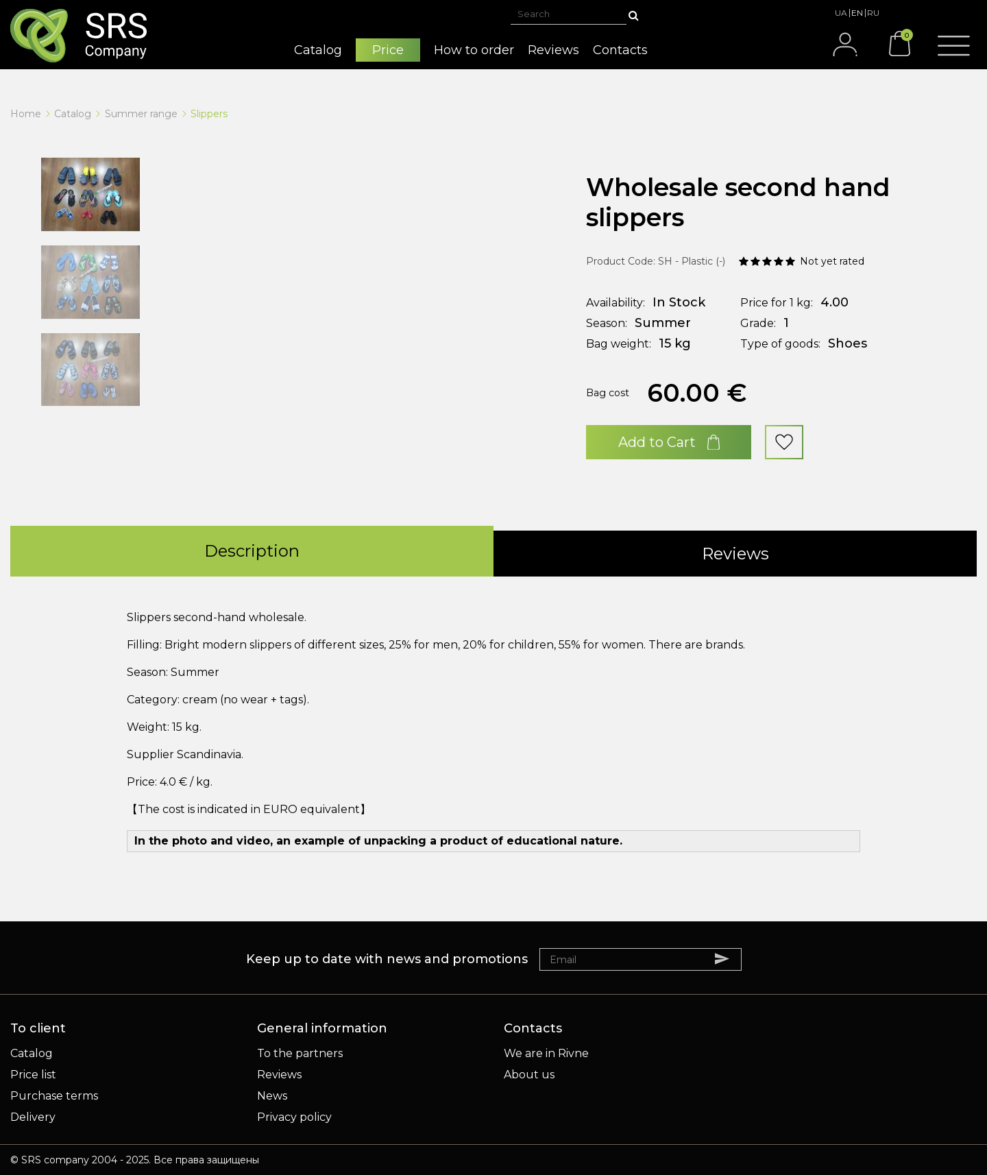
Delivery (33, 1117)
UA (841, 13)
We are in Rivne (546, 1053)
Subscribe (728, 958)
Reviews (279, 1074)
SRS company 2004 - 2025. (86, 1160)
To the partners (300, 1053)
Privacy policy (294, 1117)
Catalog (72, 114)
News (272, 1095)
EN (857, 13)
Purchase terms (54, 1095)
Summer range (141, 114)
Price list (33, 1074)
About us (529, 1074)
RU (873, 13)
